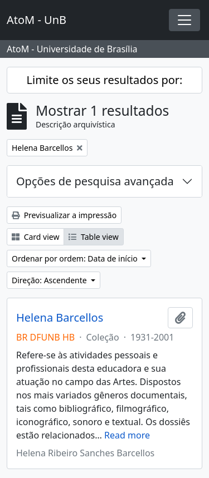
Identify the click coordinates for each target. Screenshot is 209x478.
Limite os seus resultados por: (105, 79)
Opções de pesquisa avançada (95, 181)
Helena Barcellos (59, 317)
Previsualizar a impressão (64, 215)
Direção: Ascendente (50, 280)
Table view (93, 236)
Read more (127, 435)
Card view (35, 236)
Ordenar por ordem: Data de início (75, 258)
